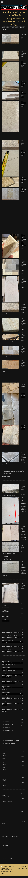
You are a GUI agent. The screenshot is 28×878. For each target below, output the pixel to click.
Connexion (24, 866)
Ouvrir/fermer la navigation (14, 2)
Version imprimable (7, 866)
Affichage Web (23, 868)
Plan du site (4, 868)
